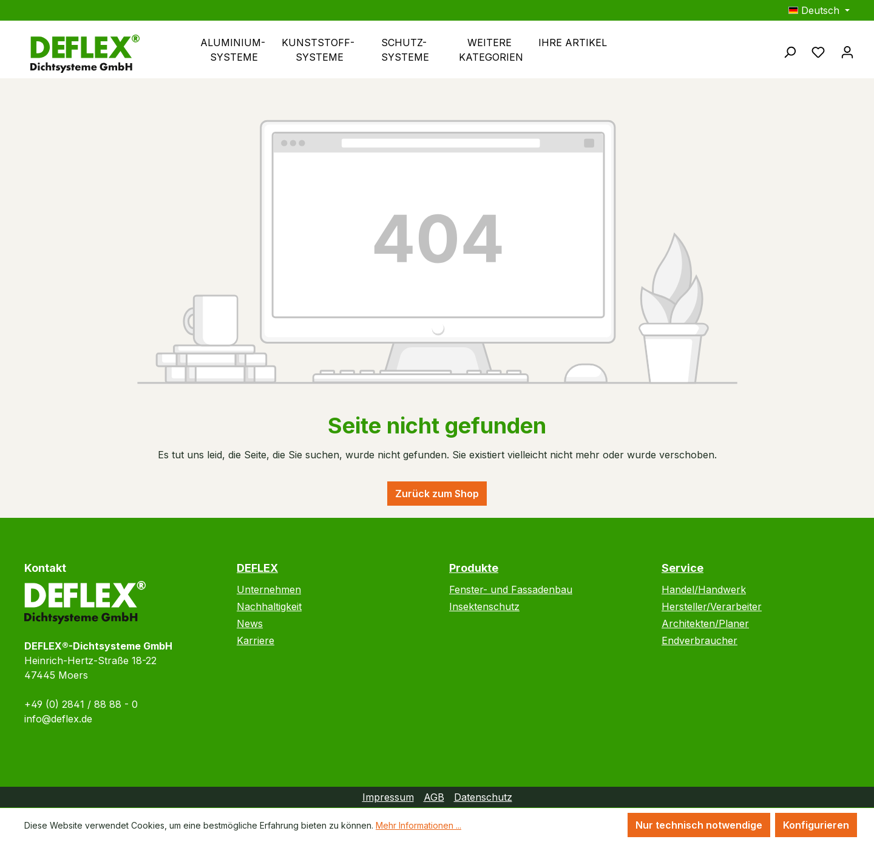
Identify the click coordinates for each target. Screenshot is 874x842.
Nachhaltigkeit (269, 606)
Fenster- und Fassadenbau (510, 589)
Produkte (473, 568)
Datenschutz (483, 797)
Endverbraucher (699, 640)
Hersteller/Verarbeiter (712, 606)
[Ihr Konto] (847, 51)
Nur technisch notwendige (698, 825)
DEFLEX (257, 568)
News (250, 623)
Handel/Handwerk (704, 589)
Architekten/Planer (705, 623)
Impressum (388, 797)
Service (682, 568)
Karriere (255, 640)
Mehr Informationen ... (418, 825)
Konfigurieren (816, 825)
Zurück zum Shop (437, 493)
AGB (434, 797)
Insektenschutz (484, 606)
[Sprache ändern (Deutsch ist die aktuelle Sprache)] (819, 10)
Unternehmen (269, 589)
